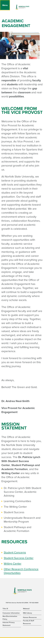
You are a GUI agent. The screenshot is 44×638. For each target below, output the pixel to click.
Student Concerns (15, 552)
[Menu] (5, 5)
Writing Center (12, 563)
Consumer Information (11, 613)
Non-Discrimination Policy (10, 617)
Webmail (26, 609)
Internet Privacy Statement (9, 623)
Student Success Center (18, 558)
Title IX (5, 609)
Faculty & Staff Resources (28, 622)
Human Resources (30, 617)
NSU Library (27, 613)
